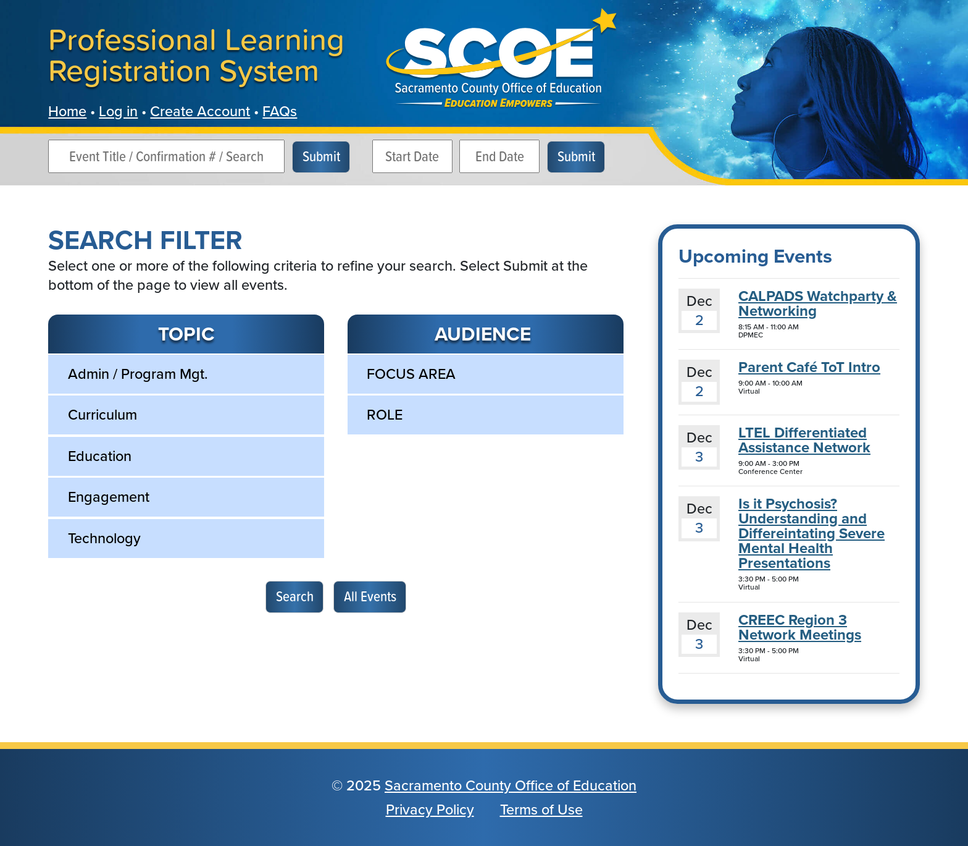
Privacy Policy (430, 809)
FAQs (279, 111)
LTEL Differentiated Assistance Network (804, 440)
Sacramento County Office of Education (510, 785)
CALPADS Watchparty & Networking (817, 303)
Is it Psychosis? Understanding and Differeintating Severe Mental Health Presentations (811, 533)
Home (67, 111)
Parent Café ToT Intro (809, 367)
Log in (118, 111)
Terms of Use (541, 809)
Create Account (200, 111)
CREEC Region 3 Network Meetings (799, 627)
